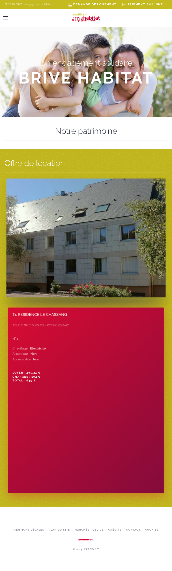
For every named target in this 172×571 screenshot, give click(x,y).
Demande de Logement (94, 4)
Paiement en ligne (145, 4)
